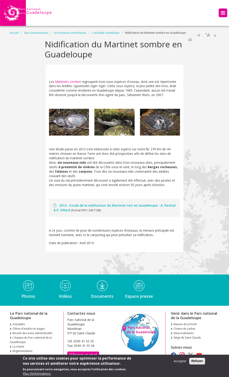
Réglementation (22, 351)
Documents (102, 296)
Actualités (19, 324)
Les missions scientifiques (70, 33)
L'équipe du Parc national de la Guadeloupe (31, 340)
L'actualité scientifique (106, 33)
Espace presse (139, 296)
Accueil (14, 33)
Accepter (180, 362)
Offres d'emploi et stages (29, 329)
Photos (28, 296)
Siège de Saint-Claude (187, 337)
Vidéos (65, 296)
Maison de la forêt (185, 324)
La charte (18, 346)
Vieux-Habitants (183, 333)
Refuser (197, 362)
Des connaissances (36, 33)
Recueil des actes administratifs (32, 333)
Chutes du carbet (184, 329)
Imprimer (190, 39)
